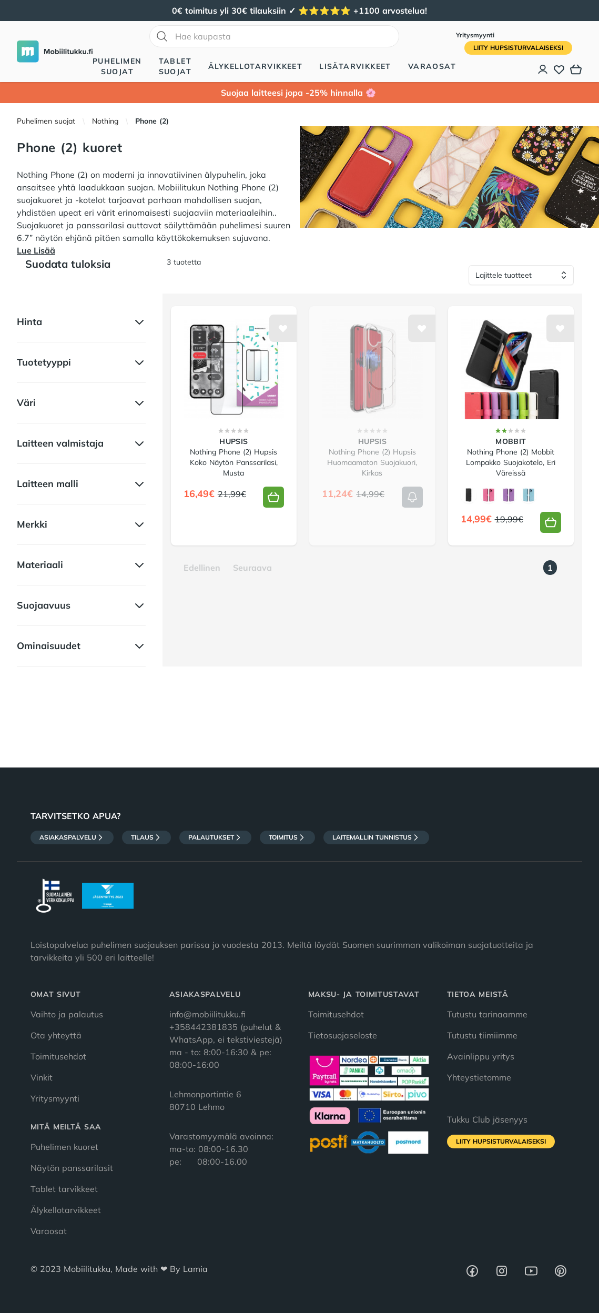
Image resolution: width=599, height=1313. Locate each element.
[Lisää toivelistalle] (283, 328)
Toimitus (287, 837)
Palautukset (215, 837)
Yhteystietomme (479, 1077)
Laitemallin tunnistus (376, 837)
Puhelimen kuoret (64, 1147)
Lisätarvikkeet (355, 66)
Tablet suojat (175, 66)
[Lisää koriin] (273, 497)
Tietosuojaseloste (342, 1035)
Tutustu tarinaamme (487, 1014)
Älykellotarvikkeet (255, 66)
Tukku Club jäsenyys (487, 1119)
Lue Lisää (36, 250)
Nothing (105, 121)
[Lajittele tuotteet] (521, 275)
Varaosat (432, 66)
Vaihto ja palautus (67, 1014)
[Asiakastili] (543, 69)
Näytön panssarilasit (72, 1168)
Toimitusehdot (58, 1056)
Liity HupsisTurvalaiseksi (518, 48)
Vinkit (42, 1077)
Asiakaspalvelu (72, 837)
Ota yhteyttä (56, 1035)
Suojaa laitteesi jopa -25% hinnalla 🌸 (300, 92)
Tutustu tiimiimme (482, 1035)
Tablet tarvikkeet (64, 1189)
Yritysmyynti (475, 35)
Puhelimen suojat (117, 66)
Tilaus (146, 837)
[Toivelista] (559, 69)
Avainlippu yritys (480, 1056)
